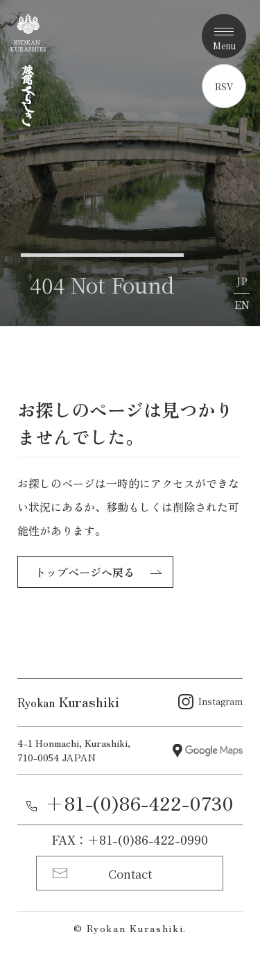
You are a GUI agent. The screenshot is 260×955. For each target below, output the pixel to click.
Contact (130, 873)
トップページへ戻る (85, 572)
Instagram (220, 701)
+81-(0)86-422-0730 (139, 802)
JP (242, 280)
